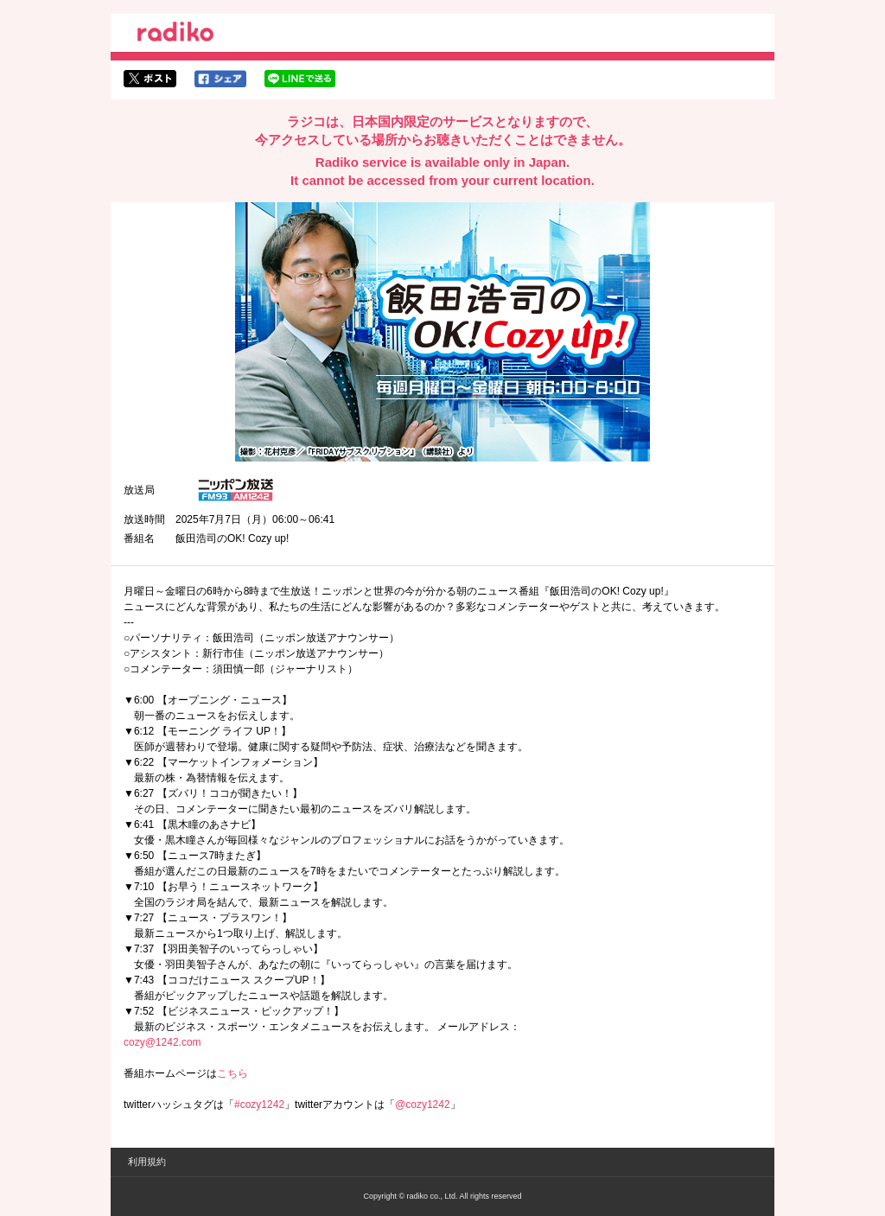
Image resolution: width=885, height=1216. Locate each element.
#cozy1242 (259, 1104)
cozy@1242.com (162, 1042)
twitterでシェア (150, 78)
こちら (232, 1073)
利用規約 (147, 1161)
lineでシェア (299, 78)
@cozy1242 (422, 1104)
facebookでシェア (220, 78)
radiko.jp (175, 35)
